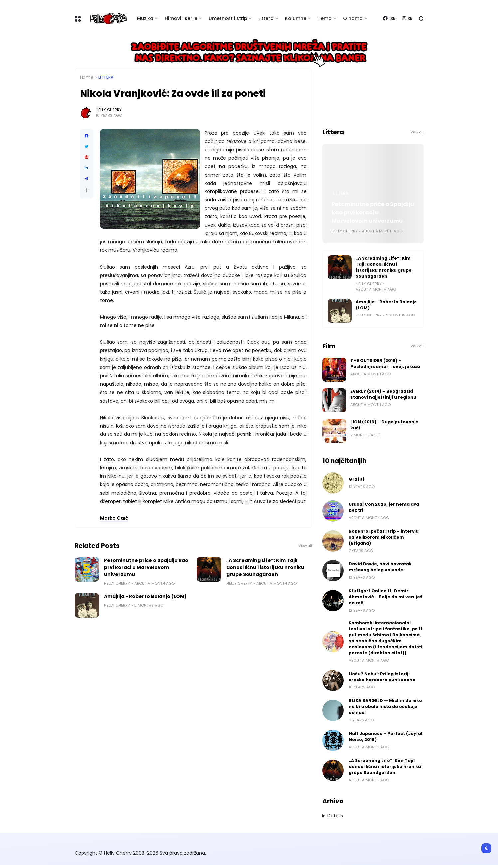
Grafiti (356, 479)
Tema (325, 18)
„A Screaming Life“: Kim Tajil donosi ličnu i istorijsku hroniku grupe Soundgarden (265, 567)
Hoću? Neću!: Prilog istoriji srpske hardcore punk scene (382, 676)
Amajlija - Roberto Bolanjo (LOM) (145, 596)
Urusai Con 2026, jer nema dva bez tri (384, 507)
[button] (86, 190)
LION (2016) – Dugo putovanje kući (384, 425)
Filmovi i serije (181, 18)
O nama (353, 18)
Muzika (145, 18)
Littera (266, 18)
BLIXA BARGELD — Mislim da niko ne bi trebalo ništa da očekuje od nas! (385, 706)
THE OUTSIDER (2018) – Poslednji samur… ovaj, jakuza (385, 363)
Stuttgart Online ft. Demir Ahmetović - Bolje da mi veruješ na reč (385, 597)
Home (87, 77)
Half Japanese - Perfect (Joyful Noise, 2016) (385, 736)
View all (305, 545)
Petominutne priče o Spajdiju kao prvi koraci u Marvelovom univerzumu (146, 567)
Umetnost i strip (228, 18)
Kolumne (295, 18)
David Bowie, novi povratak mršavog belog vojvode (380, 567)
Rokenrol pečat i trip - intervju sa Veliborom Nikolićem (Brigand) (384, 537)
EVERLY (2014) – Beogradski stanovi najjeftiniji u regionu (383, 394)
